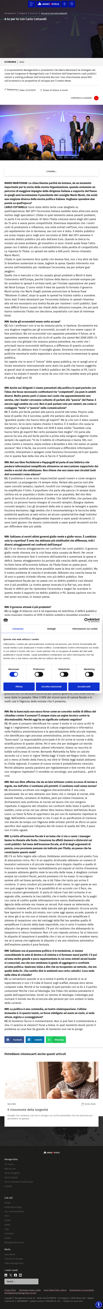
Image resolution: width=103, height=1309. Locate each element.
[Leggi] (51, 1094)
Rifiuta (19, 686)
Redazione (12, 89)
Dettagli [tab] (51, 628)
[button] (14, 1039)
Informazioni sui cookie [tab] (85, 628)
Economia (34, 13)
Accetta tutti (83, 686)
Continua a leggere (81, 98)
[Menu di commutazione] (31, 4)
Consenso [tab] (18, 628)
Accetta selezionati (51, 686)
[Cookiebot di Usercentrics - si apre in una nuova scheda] (87, 620)
